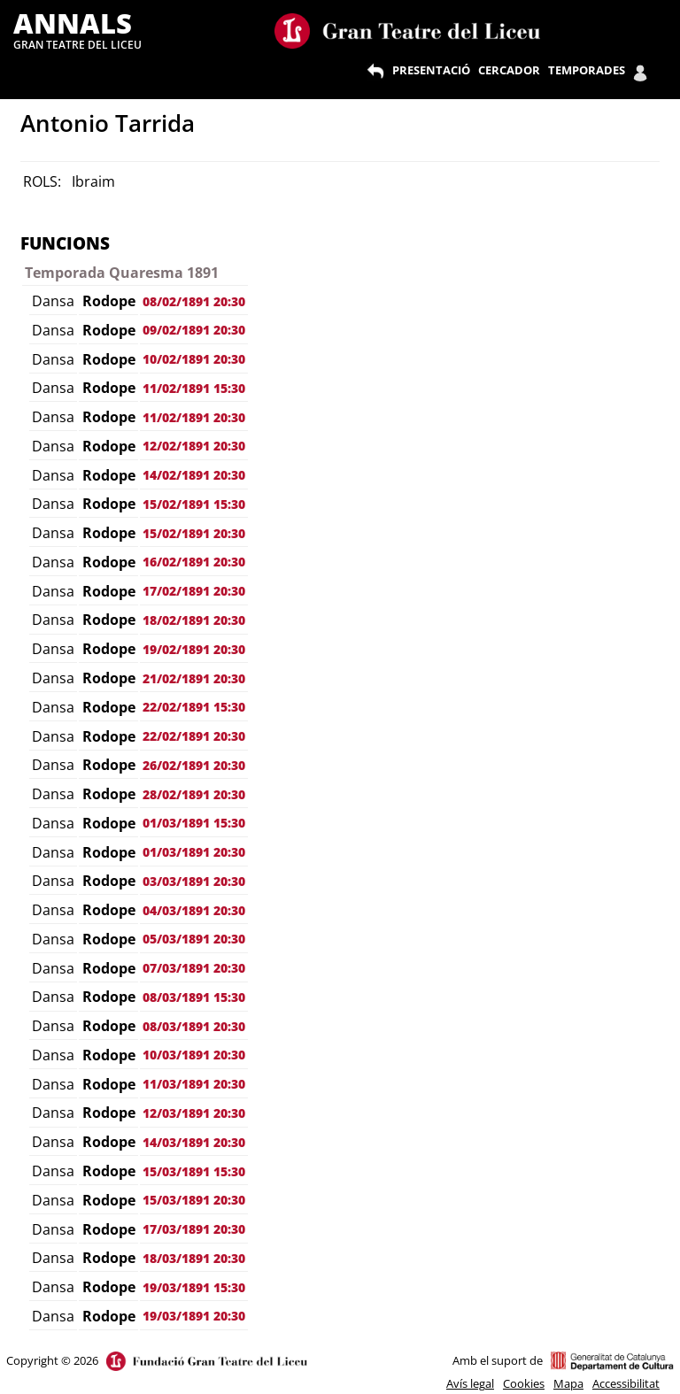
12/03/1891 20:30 (194, 1113)
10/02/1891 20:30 (194, 358)
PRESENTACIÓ (431, 70)
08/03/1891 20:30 (194, 1026)
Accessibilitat (626, 1383)
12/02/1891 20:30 (194, 445)
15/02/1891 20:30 (194, 533)
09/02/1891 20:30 (194, 329)
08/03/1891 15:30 (194, 997)
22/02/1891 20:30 (194, 736)
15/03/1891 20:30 (194, 1199)
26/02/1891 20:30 (194, 765)
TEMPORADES (586, 70)
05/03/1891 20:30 (194, 938)
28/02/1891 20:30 (194, 794)
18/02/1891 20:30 (194, 620)
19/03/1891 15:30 (194, 1287)
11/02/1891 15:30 (194, 388)
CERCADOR (509, 70)
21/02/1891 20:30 (194, 678)
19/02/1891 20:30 (194, 649)
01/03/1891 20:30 (194, 851)
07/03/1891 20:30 (194, 967)
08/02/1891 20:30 (194, 301)
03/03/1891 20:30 (194, 881)
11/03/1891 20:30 (194, 1083)
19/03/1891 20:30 (194, 1315)
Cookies (524, 1383)
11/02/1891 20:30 (194, 417)
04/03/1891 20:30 (194, 910)
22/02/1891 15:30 (194, 706)
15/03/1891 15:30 (194, 1171)
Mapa (568, 1383)
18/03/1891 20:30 (194, 1258)
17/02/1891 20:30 (194, 590)
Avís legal (470, 1383)
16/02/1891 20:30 (194, 561)
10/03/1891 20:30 (194, 1054)
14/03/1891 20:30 (194, 1142)
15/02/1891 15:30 (194, 504)
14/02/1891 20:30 (194, 474)
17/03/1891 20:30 (194, 1229)
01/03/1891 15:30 (194, 822)
